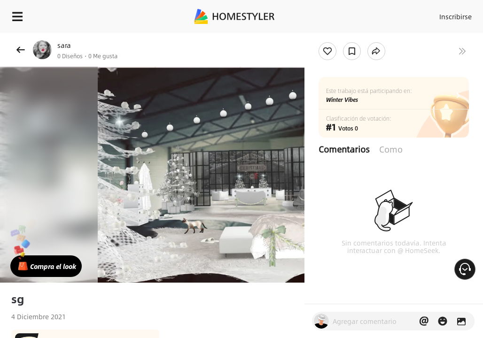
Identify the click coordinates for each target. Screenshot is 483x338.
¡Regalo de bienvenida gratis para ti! (378, 39)
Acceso (416, 14)
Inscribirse (452, 14)
